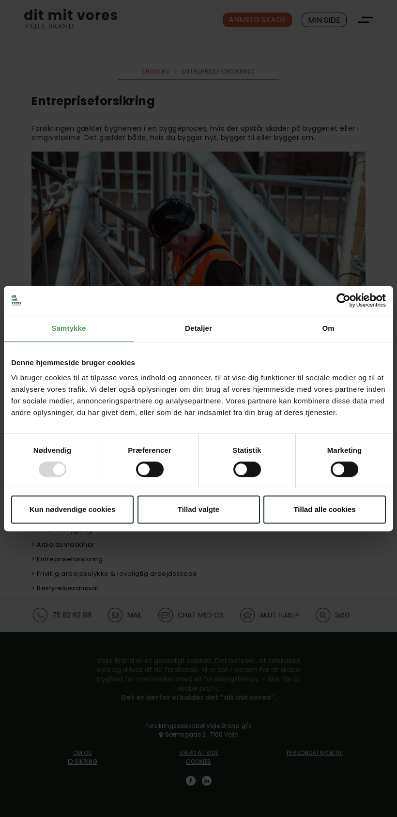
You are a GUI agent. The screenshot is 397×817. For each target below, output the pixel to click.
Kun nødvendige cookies (73, 509)
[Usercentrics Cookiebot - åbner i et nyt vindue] (343, 300)
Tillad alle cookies (324, 509)
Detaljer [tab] (198, 328)
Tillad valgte (198, 509)
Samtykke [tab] (69, 328)
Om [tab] (328, 328)
